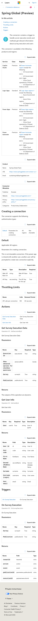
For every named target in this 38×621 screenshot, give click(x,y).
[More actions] (34, 7)
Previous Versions (20, 603)
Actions (5, 27)
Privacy (22, 606)
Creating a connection (10, 22)
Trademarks (18, 612)
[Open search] (29, 3)
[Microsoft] (19, 2)
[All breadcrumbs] (3, 7)
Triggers (5, 30)
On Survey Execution (9, 499)
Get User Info (7, 322)
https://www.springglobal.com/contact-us (22, 172)
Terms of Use (8, 612)
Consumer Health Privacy (12, 609)
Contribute (14, 606)
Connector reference (12, 7)
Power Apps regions (27, 109)
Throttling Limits (8, 25)
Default (5, 231)
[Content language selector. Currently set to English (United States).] (13, 588)
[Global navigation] (2, 3)
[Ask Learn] (31, 7)
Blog (5, 606)
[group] (19, 170)
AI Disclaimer (8, 603)
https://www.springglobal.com (20, 196)
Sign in (34, 3)
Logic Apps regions (27, 91)
